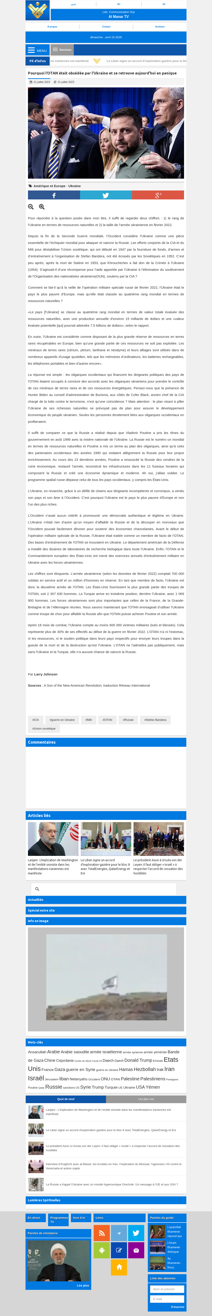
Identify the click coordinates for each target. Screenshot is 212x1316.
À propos (52, 26)
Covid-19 (97, 1061)
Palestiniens (152, 1078)
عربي (73, 4)
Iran (169, 1069)
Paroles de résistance (43, 1233)
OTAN (108, 719)
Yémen (153, 1087)
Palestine (130, 1078)
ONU (105, 1079)
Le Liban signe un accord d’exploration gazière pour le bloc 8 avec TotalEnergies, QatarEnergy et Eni (111, 1130)
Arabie (53, 1051)
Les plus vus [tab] (146, 1099)
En (118, 4)
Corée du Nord (82, 1061)
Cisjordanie (65, 1060)
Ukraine (74, 186)
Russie (129, 719)
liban (64, 1078)
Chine (49, 1060)
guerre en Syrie (80, 1069)
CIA (36, 719)
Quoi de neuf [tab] (65, 1099)
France (48, 1069)
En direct (34, 1217)
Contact (106, 26)
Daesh (118, 1060)
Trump (98, 1087)
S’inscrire (177, 1307)
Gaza (60, 1069)
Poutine (33, 1087)
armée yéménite (155, 1052)
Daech (108, 1060)
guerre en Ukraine (63, 719)
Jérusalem (51, 1079)
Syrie (85, 1087)
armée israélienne (106, 1052)
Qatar (41, 1087)
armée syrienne (133, 1052)
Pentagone (172, 1079)
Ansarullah (37, 1052)
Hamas (126, 1069)
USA (140, 1087)
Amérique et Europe (50, 186)
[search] (103, 889)
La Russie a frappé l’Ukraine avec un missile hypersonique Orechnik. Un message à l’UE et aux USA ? (112, 1184)
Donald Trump (138, 1060)
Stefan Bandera (156, 719)
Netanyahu (78, 1079)
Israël (36, 1078)
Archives (160, 26)
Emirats (158, 1060)
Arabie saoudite (75, 1051)
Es (164, 4)
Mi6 (89, 719)
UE (120, 1087)
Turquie (111, 1087)
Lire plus (83, 1285)
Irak (160, 1069)
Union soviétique (44, 728)
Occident (94, 1079)
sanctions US (71, 1087)
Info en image (38, 921)
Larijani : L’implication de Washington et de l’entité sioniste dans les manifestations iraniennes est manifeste (108, 1112)
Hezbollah (145, 1069)
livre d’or (79, 1217)
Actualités (35, 899)
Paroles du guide (162, 1217)
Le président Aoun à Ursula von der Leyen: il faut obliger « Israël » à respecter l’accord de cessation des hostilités (113, 1148)
